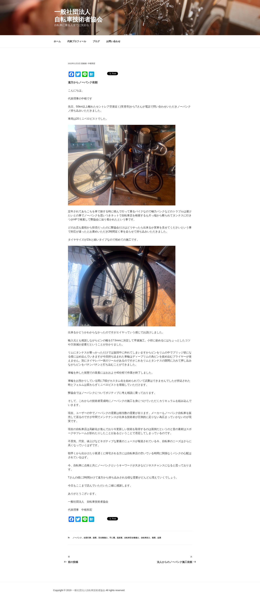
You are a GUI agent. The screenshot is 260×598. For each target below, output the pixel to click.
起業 (159, 538)
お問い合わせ (113, 41)
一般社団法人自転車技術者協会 (89, 590)
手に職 (112, 538)
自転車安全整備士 (131, 538)
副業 (95, 538)
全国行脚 (87, 538)
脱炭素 (119, 538)
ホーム (57, 41)
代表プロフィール (76, 41)
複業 (154, 538)
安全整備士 (103, 538)
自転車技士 (145, 538)
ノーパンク (77, 538)
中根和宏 (91, 63)
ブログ (96, 41)
